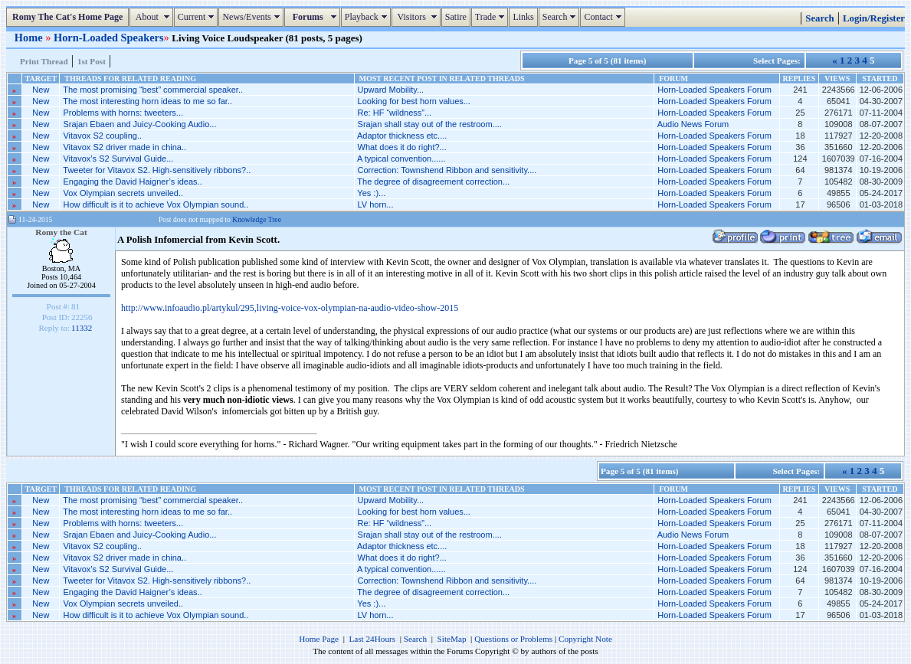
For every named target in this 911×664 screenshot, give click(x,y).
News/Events (252, 16)
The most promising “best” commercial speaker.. (153, 89)
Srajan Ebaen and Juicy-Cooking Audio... (139, 124)
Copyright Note (585, 638)
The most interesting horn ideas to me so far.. (147, 101)
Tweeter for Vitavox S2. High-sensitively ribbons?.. (157, 170)
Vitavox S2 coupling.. (102, 135)
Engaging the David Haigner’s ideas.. (132, 181)
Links (523, 16)
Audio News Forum (693, 124)
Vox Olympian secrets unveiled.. (123, 193)
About (152, 16)
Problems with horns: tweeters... (123, 112)
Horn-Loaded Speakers (109, 37)
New (40, 89)
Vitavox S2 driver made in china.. (124, 147)
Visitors (418, 16)
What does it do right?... (402, 147)
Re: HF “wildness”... (395, 112)
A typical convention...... (401, 158)
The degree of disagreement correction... (433, 181)
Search (561, 16)
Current (198, 16)
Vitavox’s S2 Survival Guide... (118, 158)
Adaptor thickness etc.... (402, 135)
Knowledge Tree (256, 219)
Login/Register (874, 18)
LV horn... (376, 204)
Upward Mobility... (391, 89)
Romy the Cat (61, 232)
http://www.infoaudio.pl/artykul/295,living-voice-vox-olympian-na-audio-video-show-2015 (289, 308)
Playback (368, 16)
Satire (456, 16)
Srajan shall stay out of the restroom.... (430, 124)
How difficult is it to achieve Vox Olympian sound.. (155, 204)
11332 (81, 327)
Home (30, 37)
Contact (604, 16)
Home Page (319, 638)
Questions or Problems (513, 638)
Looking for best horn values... (414, 101)
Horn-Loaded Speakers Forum (714, 89)
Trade (492, 16)
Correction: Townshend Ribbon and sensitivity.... (447, 170)
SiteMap (452, 638)
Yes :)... (371, 193)
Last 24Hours (372, 638)
